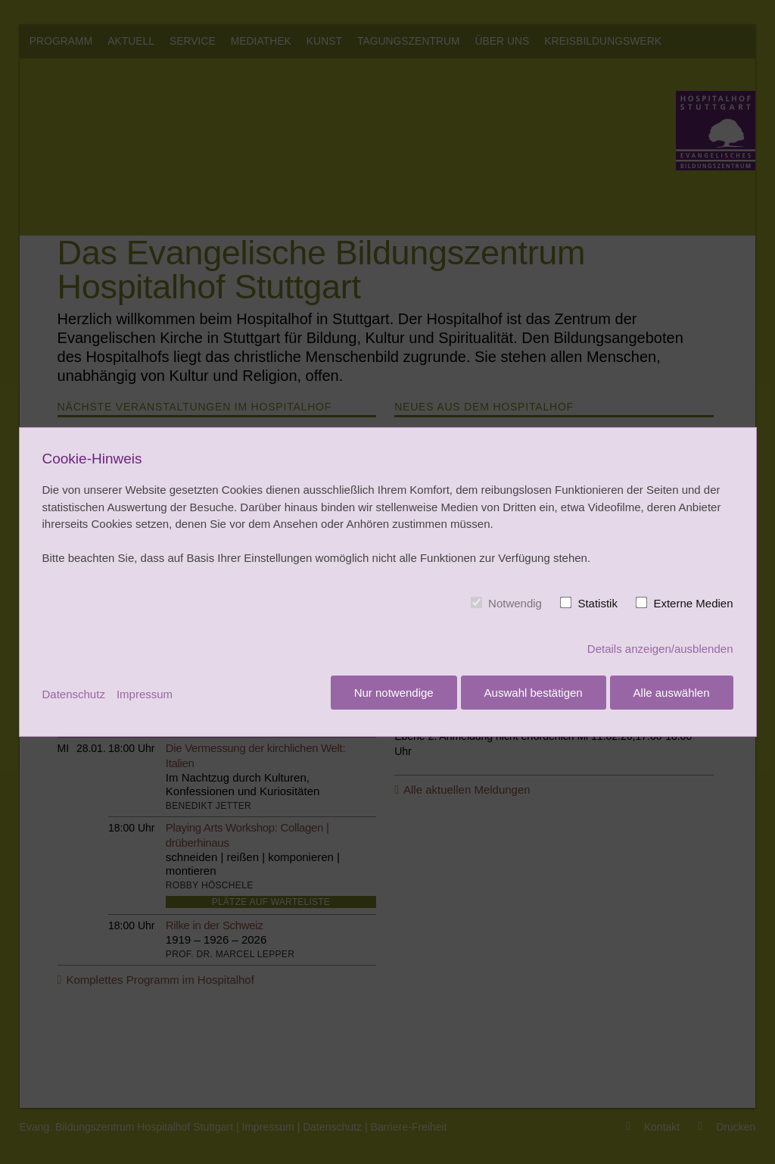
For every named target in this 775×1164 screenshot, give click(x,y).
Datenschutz (73, 694)
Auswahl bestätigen (531, 694)
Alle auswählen (671, 694)
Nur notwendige (389, 694)
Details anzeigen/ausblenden (660, 650)
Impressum (145, 694)
